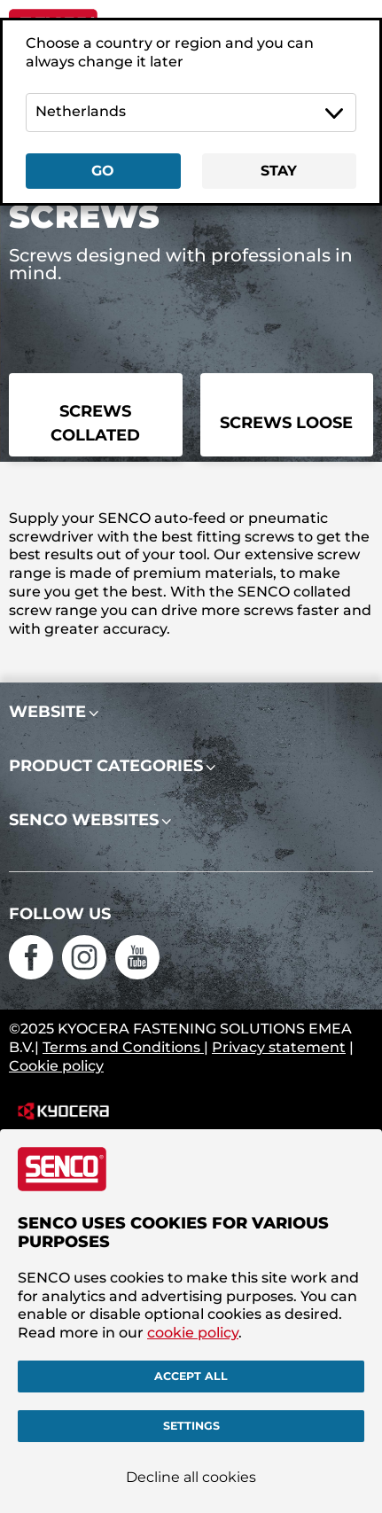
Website (47, 711)
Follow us (60, 914)
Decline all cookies (191, 1477)
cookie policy (192, 1332)
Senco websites (84, 820)
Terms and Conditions (123, 1047)
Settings (191, 1425)
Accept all (191, 1376)
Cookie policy (56, 1065)
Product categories (106, 766)
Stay (279, 170)
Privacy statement (279, 1047)
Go (102, 170)
